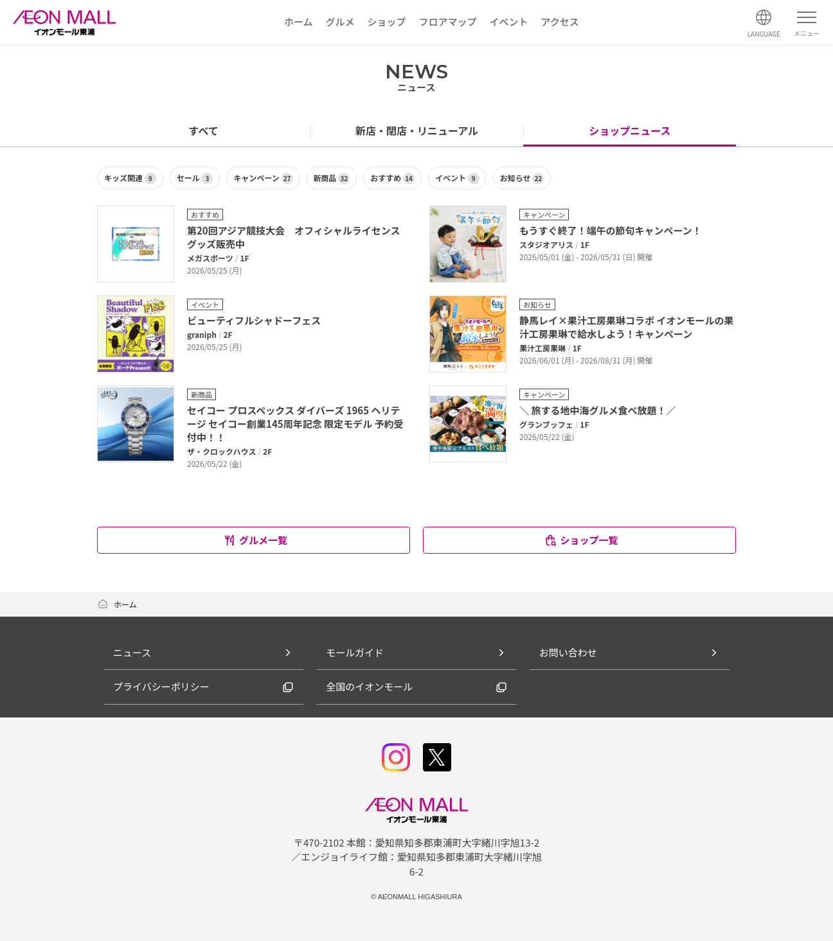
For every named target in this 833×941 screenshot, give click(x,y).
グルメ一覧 (255, 540)
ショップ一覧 (581, 540)
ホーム (117, 604)
